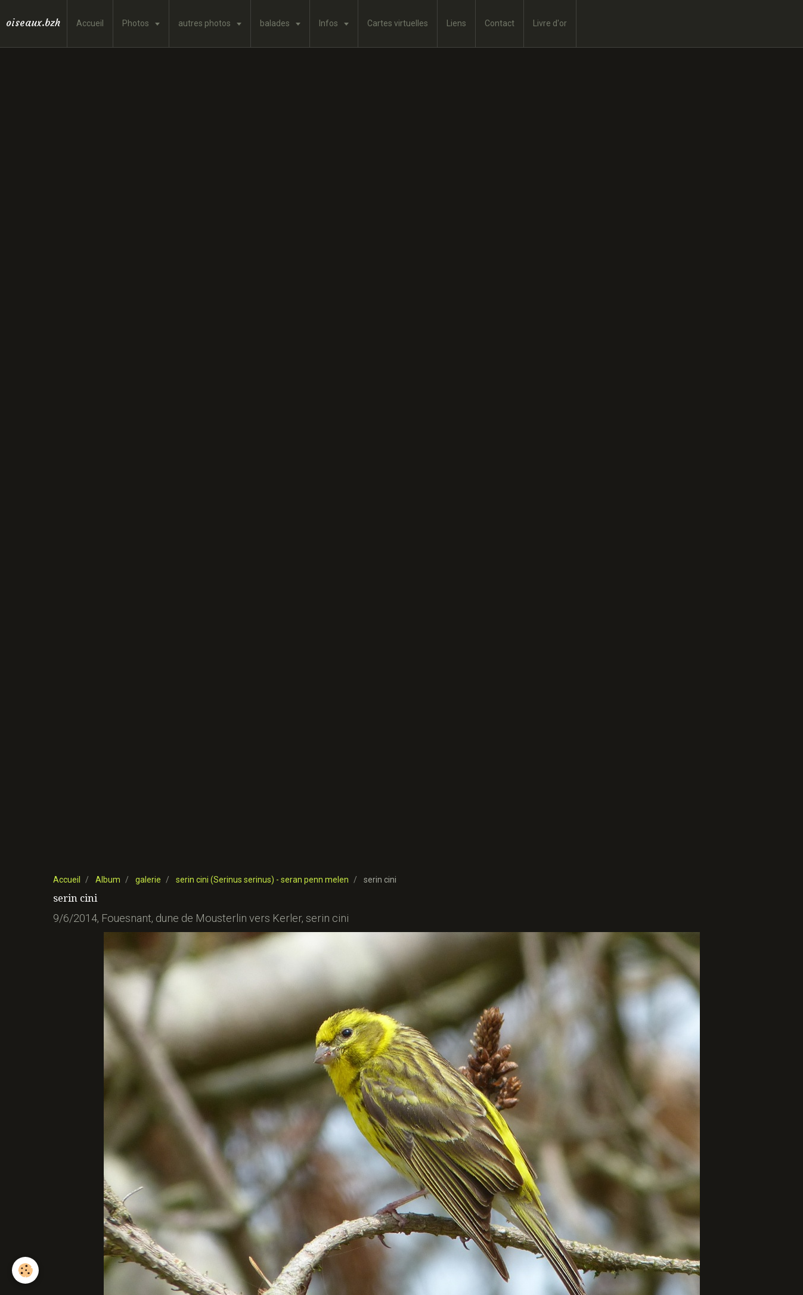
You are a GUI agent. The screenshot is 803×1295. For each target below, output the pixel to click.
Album (107, 879)
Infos (329, 23)
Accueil (90, 23)
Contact (499, 23)
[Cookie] (25, 1270)
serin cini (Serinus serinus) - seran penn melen (262, 879)
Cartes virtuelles (397, 23)
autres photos (205, 23)
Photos (136, 23)
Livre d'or (550, 23)
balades (276, 23)
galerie (148, 879)
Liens (456, 23)
